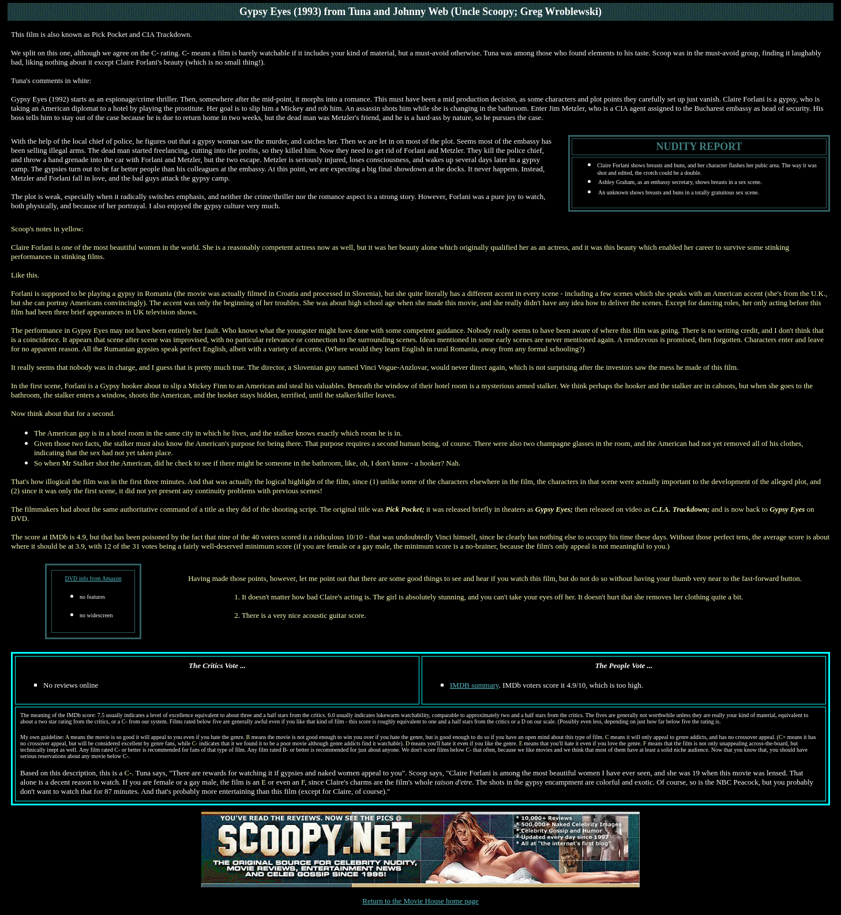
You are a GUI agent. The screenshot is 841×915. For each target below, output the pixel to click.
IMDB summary (474, 685)
